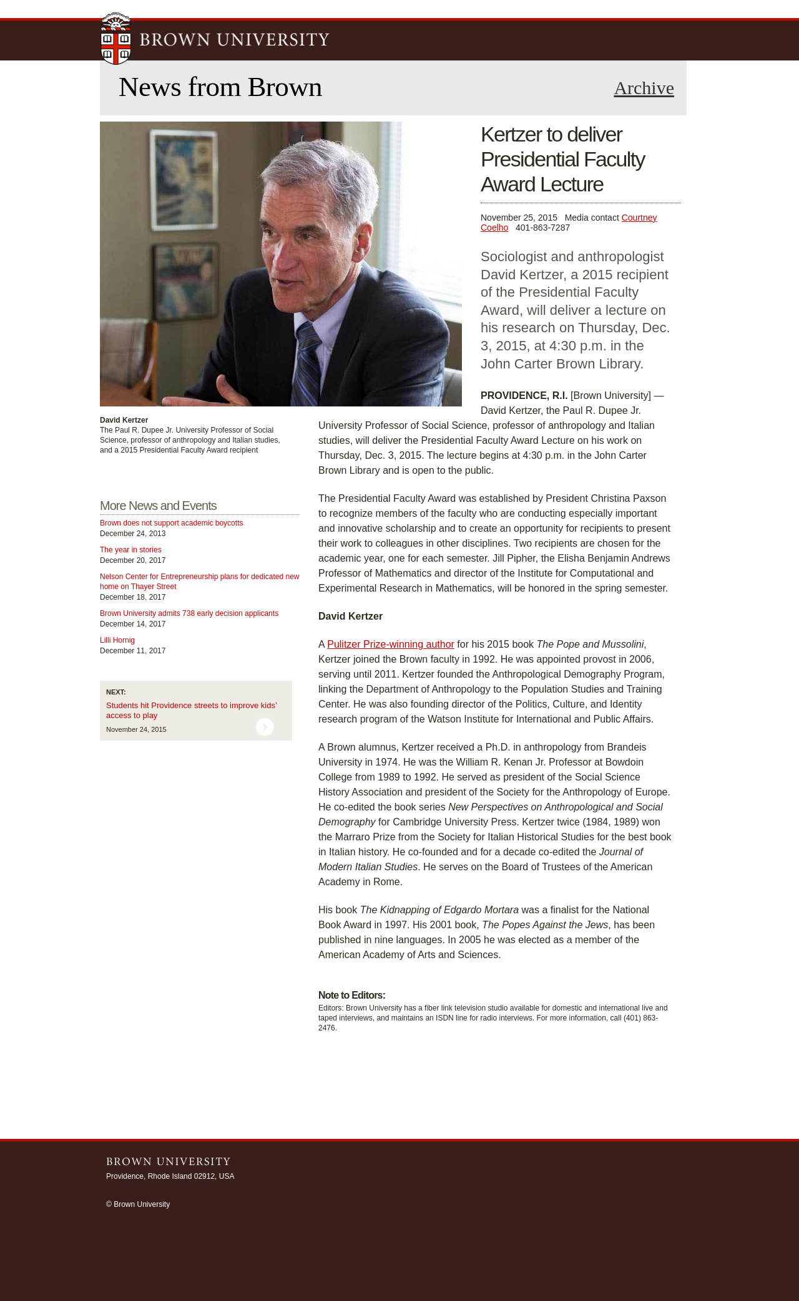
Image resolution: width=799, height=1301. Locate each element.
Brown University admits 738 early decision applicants (189, 613)
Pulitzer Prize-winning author (390, 644)
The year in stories (131, 549)
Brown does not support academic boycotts (171, 523)
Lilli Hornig (117, 640)
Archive (644, 88)
